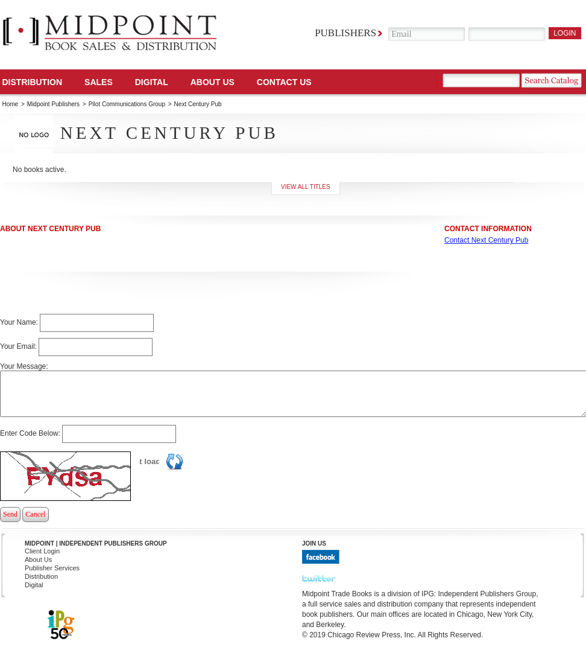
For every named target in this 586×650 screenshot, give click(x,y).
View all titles (305, 186)
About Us (213, 82)
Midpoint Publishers (53, 104)
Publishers (345, 33)
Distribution (32, 82)
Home (10, 104)
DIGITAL (151, 82)
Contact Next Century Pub (486, 240)
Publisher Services (52, 568)
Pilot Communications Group (128, 104)
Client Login (42, 551)
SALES (98, 82)
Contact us (284, 82)
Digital (34, 584)
